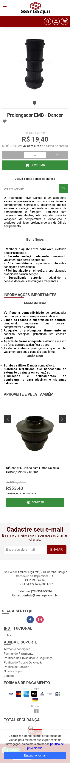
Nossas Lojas (13, 671)
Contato (9, 676)
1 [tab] (34, 103)
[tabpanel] (35, 66)
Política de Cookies (16, 667)
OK (63, 188)
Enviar (56, 549)
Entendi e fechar (35, 755)
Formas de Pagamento (18, 653)
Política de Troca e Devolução (23, 662)
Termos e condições (17, 649)
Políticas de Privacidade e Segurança (28, 658)
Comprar (38, 165)
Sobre (8, 635)
